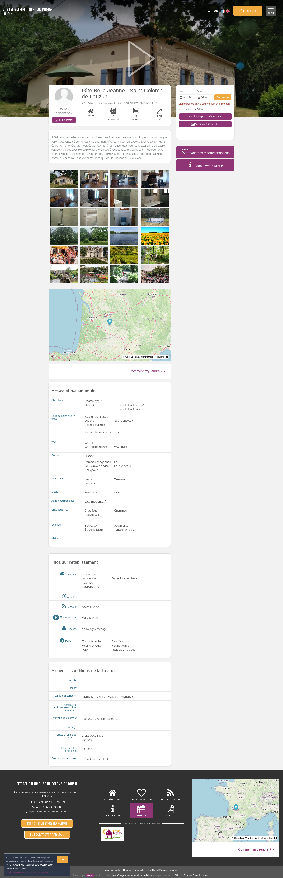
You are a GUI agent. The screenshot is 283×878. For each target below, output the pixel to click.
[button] (63, 120)
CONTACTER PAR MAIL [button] (47, 834)
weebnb (90, 875)
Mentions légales (113, 870)
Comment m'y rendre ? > (147, 371)
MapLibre (159, 357)
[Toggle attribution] (167, 357)
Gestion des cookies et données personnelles (27, 872)
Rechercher (223, 97)
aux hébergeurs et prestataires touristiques (132, 875)
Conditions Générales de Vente (162, 870)
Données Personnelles (134, 870)
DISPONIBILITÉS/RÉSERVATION (47, 823)
